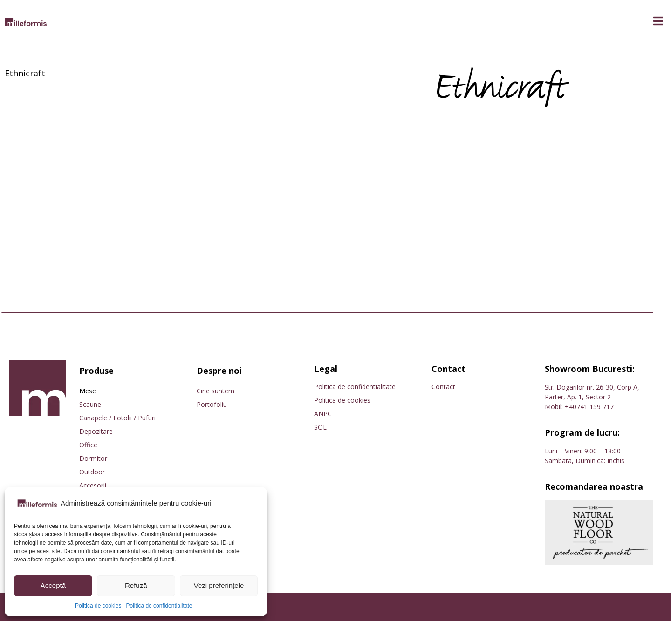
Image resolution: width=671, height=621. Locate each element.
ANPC (323, 413)
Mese (87, 390)
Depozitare (96, 431)
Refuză (136, 585)
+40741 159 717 (589, 406)
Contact (443, 386)
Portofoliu (212, 404)
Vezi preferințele (219, 585)
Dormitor (93, 458)
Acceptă (53, 585)
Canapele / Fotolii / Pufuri (117, 417)
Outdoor (92, 471)
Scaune (90, 404)
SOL (320, 427)
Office (88, 444)
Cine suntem (215, 390)
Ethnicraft (25, 73)
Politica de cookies (98, 605)
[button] (658, 21)
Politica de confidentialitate (159, 605)
